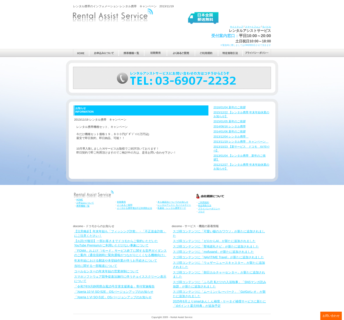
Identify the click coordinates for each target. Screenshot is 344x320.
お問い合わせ (331, 315)
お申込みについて (104, 53)
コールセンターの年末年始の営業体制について (106, 271)
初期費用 (155, 53)
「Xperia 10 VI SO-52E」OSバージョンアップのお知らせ (113, 291)
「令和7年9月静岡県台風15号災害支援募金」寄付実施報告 (114, 286)
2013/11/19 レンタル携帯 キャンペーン (241, 141)
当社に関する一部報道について (95, 266)
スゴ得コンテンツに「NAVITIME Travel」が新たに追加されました (218, 257)
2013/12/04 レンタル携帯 (231, 136)
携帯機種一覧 (131, 53)
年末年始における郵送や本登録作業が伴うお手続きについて (115, 260)
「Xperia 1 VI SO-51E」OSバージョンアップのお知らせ (113, 297)
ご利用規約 (206, 53)
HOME (81, 53)
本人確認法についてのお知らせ (173, 202)
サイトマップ (236, 26)
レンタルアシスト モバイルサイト (174, 205)
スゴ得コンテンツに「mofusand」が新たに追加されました (213, 251)
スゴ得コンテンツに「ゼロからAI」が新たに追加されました (214, 241)
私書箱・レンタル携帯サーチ (172, 208)
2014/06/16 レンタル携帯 (229, 126)
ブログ (201, 211)
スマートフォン (252, 26)
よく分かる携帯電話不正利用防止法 (134, 208)
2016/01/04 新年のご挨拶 (229, 107)
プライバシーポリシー (257, 53)
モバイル (266, 26)
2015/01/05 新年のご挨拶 (229, 121)
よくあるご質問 (181, 53)
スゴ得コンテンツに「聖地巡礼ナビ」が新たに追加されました (216, 246)
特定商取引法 (230, 53)
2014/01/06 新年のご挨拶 (229, 131)
